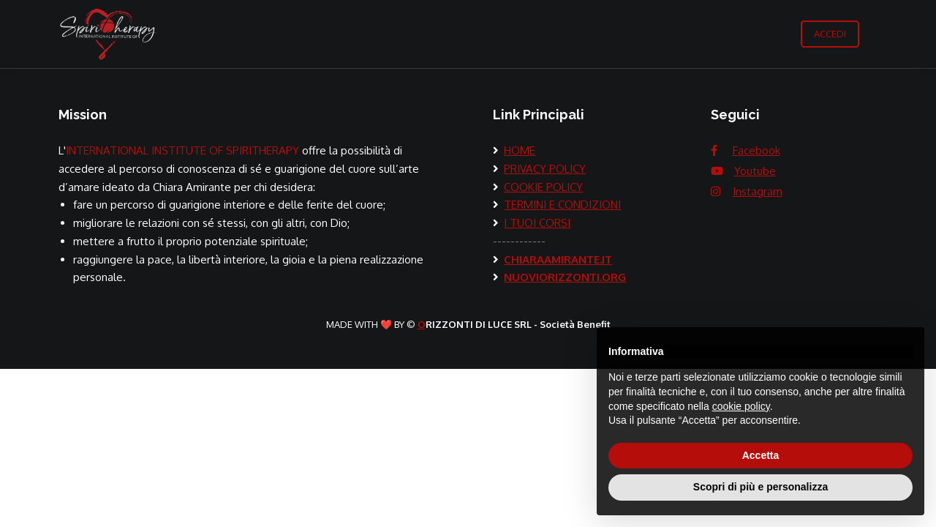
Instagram (757, 191)
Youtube (755, 171)
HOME (519, 150)
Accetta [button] (761, 455)
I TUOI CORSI (537, 223)
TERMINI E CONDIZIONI (562, 205)
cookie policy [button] (741, 406)
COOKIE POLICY (543, 187)
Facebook (756, 150)
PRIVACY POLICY (545, 169)
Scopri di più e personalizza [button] (760, 487)
